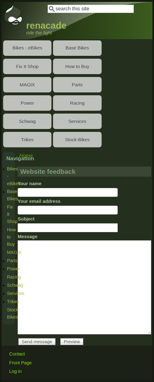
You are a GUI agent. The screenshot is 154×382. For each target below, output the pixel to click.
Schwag (27, 121)
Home (26, 155)
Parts (77, 84)
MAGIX (27, 84)
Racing (77, 103)
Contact (17, 353)
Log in (15, 371)
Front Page (20, 362)
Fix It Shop (27, 66)
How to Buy (77, 66)
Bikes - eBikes (27, 47)
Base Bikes (77, 47)
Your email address (39, 201)
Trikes (27, 139)
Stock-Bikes (77, 139)
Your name (30, 183)
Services (77, 121)
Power (27, 103)
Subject (26, 218)
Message (28, 236)
